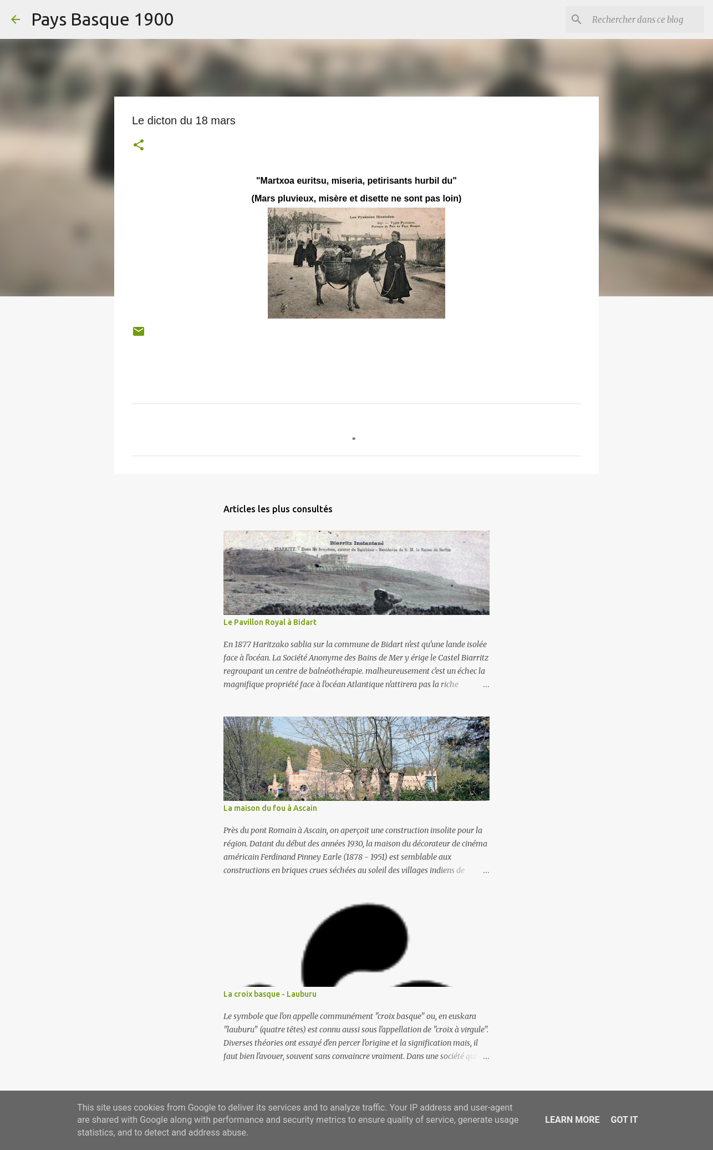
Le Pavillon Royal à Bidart (270, 622)
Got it (624, 1119)
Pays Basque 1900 (102, 19)
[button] (138, 146)
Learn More (572, 1119)
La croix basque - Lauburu (270, 994)
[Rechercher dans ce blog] (646, 19)
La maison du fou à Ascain (270, 808)
